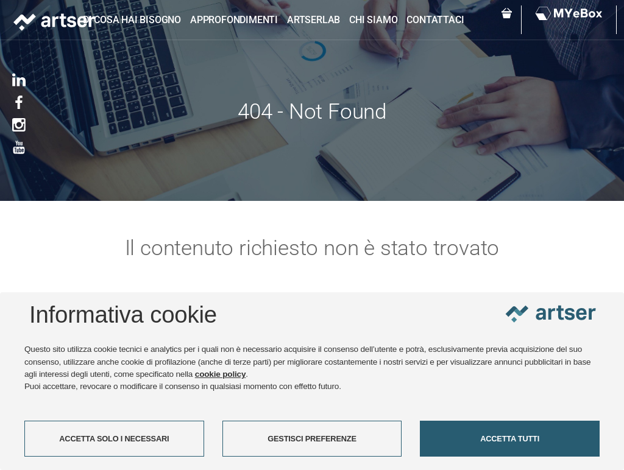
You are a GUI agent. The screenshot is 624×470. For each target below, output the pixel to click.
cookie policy (220, 374)
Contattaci (435, 20)
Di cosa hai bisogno (132, 20)
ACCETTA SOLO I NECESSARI (114, 438)
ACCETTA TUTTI (509, 438)
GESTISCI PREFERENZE (312, 438)
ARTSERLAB (313, 20)
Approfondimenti (234, 20)
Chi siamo (373, 20)
